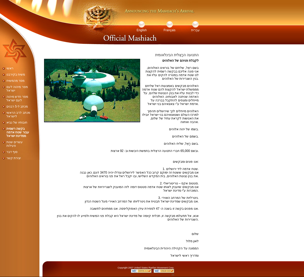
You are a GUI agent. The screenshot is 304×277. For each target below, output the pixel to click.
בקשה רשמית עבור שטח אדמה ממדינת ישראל (17, 132)
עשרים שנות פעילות (14, 144)
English (142, 30)
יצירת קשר (13, 158)
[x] (173, 274)
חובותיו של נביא (16, 122)
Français (169, 30)
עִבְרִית (195, 30)
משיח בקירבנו (15, 74)
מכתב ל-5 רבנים (17, 106)
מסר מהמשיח (15, 81)
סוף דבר (12, 152)
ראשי (9, 68)
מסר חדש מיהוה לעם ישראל (17, 98)
